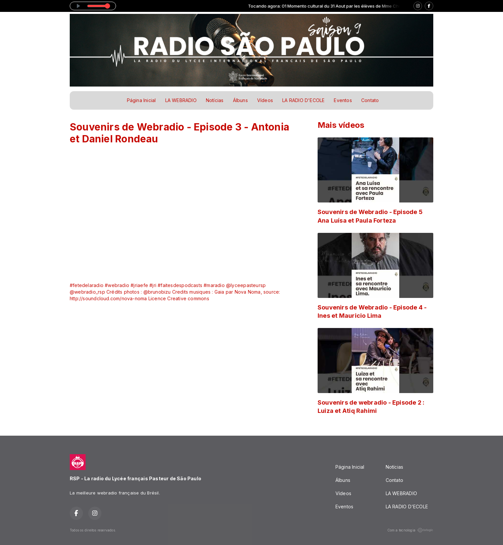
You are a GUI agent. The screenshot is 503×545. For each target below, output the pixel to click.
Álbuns (240, 100)
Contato (370, 100)
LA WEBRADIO (181, 100)
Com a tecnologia (410, 530)
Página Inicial (141, 100)
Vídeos (265, 100)
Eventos (343, 100)
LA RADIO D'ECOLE (303, 100)
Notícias (215, 100)
